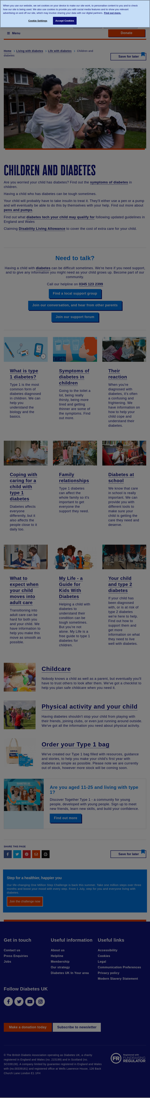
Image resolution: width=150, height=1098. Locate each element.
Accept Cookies (64, 20)
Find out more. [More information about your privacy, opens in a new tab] (112, 13)
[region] (75, 14)
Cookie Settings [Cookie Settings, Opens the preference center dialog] (37, 20)
